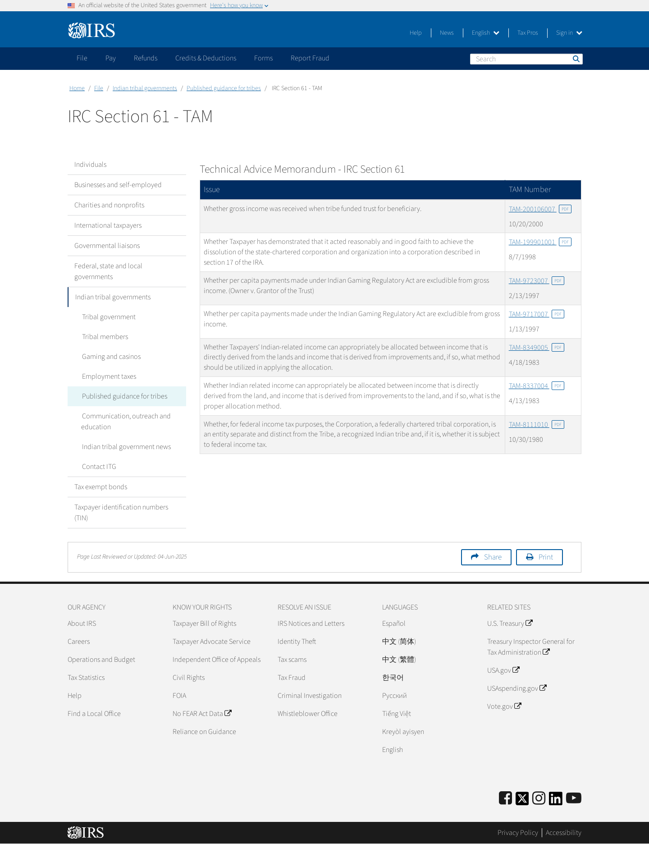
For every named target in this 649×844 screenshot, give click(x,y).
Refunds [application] (145, 58)
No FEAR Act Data (202, 714)
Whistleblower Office (308, 714)
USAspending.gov (516, 688)
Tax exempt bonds (100, 487)
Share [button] (493, 557)
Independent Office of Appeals (217, 660)
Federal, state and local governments (108, 271)
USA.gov (503, 670)
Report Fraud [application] (310, 58)
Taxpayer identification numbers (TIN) (121, 512)
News (447, 32)
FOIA (179, 696)
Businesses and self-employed (118, 185)
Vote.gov (504, 706)
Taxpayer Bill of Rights (204, 623)
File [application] (82, 58)
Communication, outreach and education (125, 421)
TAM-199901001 (540, 242)
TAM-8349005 (536, 348)
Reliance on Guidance (204, 732)
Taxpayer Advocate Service (212, 642)
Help (416, 32)
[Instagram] (538, 799)
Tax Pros (527, 32)
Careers (79, 642)
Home (77, 88)
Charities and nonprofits (109, 205)
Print (546, 557)
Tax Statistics (86, 678)
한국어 (393, 678)
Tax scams (292, 660)
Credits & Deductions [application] (205, 58)
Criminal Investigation (310, 696)
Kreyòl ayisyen (403, 732)
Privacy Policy (518, 832)
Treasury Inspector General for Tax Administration (531, 647)
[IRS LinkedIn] (555, 801)
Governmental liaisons (107, 246)
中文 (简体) (399, 642)
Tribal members (104, 337)
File (98, 88)
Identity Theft (297, 642)
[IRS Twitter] (522, 801)
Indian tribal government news (125, 447)
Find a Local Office (94, 714)
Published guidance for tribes (224, 88)
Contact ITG (98, 467)
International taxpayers (108, 225)
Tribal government (108, 317)
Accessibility (563, 832)
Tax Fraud (292, 678)
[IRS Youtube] (573, 799)
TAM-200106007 (540, 209)
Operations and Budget (101, 660)
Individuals (90, 165)
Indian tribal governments (145, 88)
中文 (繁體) (399, 660)
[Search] (526, 59)
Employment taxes (108, 376)
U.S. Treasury (509, 623)
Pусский (394, 696)
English (485, 32)
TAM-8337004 (536, 386)
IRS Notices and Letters (311, 623)
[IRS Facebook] (505, 799)
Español (394, 623)
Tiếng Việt (396, 714)
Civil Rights (189, 678)
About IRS (82, 623)
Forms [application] (263, 58)
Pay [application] (110, 58)
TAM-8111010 (536, 425)
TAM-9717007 (536, 314)
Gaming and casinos (110, 357)
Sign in (569, 32)
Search (575, 58)
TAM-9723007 (536, 281)
